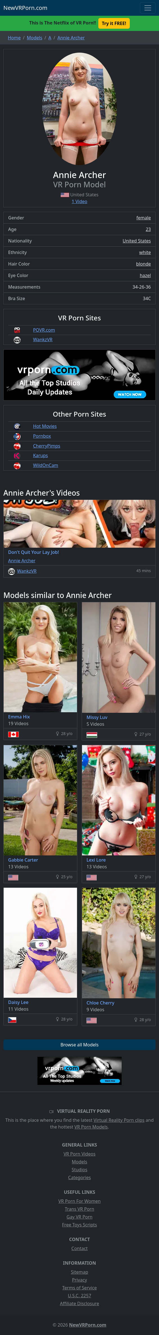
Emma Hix (19, 717)
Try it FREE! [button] (114, 23)
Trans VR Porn (79, 1209)
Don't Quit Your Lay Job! (33, 552)
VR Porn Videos (79, 1154)
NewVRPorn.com (25, 8)
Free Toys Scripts (79, 1225)
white (145, 252)
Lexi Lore (96, 860)
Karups (40, 455)
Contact (79, 1248)
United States (136, 241)
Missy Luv (97, 717)
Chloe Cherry (100, 1003)
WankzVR (43, 339)
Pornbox (42, 436)
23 (148, 229)
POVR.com (44, 330)
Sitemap (79, 1272)
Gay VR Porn (80, 1217)
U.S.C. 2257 (79, 1296)
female (143, 218)
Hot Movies (45, 426)
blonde (143, 264)
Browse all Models (79, 1045)
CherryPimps (46, 446)
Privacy (79, 1280)
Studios (79, 1170)
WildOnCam (45, 465)
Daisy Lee (18, 1002)
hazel (145, 275)
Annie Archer (21, 561)
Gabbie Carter (23, 860)
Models (79, 1162)
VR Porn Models (91, 1127)
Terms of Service (79, 1288)
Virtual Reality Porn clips (119, 1120)
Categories (79, 1177)
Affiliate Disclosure (79, 1303)
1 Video (79, 201)
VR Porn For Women (79, 1201)
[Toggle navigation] (148, 8)
